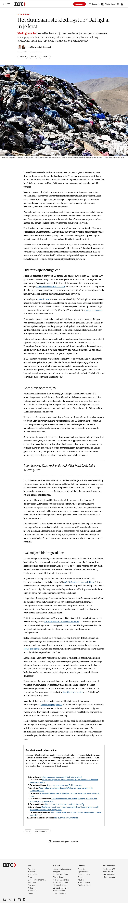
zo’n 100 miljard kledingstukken (79, 582)
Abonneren (79, 4)
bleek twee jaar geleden (51, 705)
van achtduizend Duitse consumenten (61, 622)
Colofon (81, 877)
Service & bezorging (60, 888)
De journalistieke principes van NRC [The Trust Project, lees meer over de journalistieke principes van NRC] (64, 841)
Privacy (31, 877)
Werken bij (32, 872)
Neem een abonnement (62, 869)
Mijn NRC (57, 866)
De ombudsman (84, 874)
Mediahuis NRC (109, 869)
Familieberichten (84, 885)
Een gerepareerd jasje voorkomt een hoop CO (64, 804)
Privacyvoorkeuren (60, 893)
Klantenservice (84, 882)
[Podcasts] (94, 4)
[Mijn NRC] (122, 4)
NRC (30, 866)
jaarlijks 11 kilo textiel (72, 692)
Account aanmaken (60, 874)
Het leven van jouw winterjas (66, 818)
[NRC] (9, 865)
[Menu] (7, 4)
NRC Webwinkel (109, 874)
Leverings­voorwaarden (37, 880)
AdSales (81, 880)
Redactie (81, 869)
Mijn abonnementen (61, 880)
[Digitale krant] (108, 4)
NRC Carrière (108, 872)
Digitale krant (58, 877)
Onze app (31, 885)
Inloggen (56, 872)
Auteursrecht (33, 874)
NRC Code (32, 882)
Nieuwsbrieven (59, 890)
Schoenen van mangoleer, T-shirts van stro (64, 785)
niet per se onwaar (94, 310)
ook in (44, 299)
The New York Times (61, 882)
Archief (30, 888)
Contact (81, 866)
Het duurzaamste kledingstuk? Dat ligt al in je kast (61, 777)
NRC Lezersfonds (109, 877)
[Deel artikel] (33, 57)
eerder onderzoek (31, 649)
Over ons (31, 869)
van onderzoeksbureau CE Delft (50, 287)
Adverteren (32, 890)
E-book (30, 893)
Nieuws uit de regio (60, 885)
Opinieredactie (84, 872)
